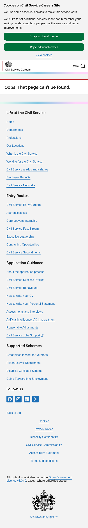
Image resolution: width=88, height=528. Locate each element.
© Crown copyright (42, 516)
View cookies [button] (44, 55)
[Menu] (72, 66)
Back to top (13, 412)
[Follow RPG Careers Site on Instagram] (18, 399)
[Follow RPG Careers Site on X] (35, 399)
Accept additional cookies (44, 36)
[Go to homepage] (16, 66)
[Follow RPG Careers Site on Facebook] (9, 399)
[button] (83, 66)
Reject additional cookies (44, 47)
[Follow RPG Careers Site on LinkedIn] (27, 399)
